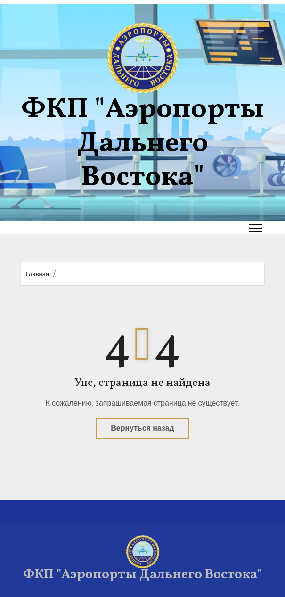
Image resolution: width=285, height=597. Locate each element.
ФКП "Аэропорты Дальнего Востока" (142, 143)
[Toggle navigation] (255, 227)
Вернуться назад (142, 428)
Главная (37, 274)
